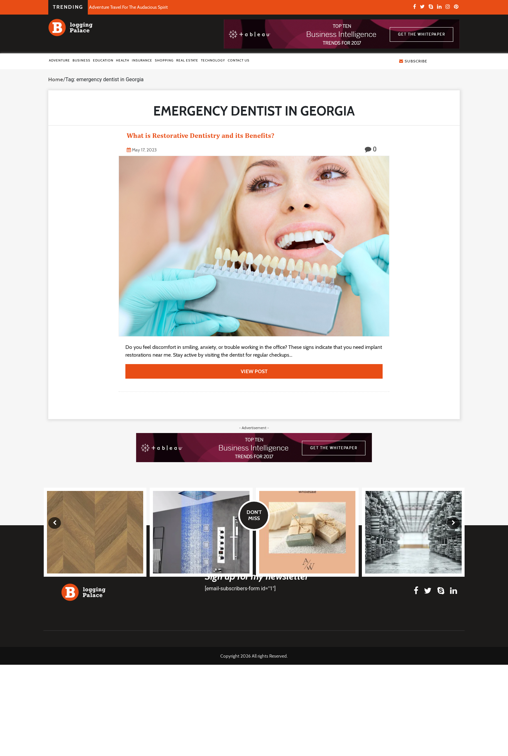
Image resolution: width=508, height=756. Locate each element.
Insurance (142, 60)
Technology (213, 60)
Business (81, 60)
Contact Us (238, 60)
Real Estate (187, 60)
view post (254, 371)
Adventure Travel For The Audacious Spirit (128, 7)
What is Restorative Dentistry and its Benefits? (200, 135)
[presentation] (54, 523)
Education (103, 60)
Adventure (59, 60)
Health (122, 60)
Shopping (164, 60)
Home (55, 79)
